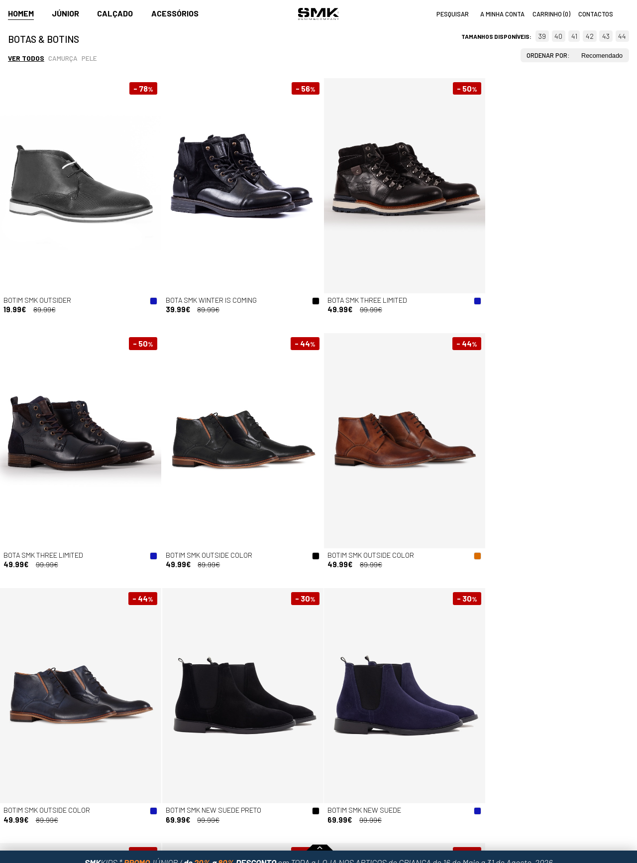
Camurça (63, 58)
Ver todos (26, 58)
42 (590, 36)
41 (574, 36)
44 (622, 36)
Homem (21, 13)
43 (606, 36)
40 (558, 36)
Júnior (65, 13)
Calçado (115, 13)
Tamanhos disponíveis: (496, 36)
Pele (89, 58)
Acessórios (175, 13)
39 (542, 36)
